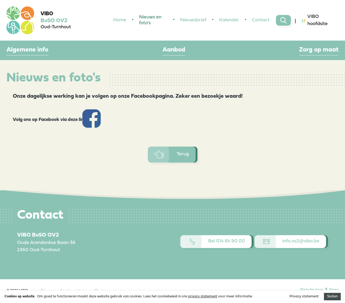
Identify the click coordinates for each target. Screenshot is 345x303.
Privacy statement (304, 296)
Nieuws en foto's (150, 20)
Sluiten (332, 296)
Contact (260, 20)
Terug (171, 154)
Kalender (229, 20)
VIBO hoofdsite (314, 20)
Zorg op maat (319, 50)
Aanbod (173, 50)
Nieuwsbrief (193, 20)
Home (119, 20)
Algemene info (27, 50)
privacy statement (202, 296)
